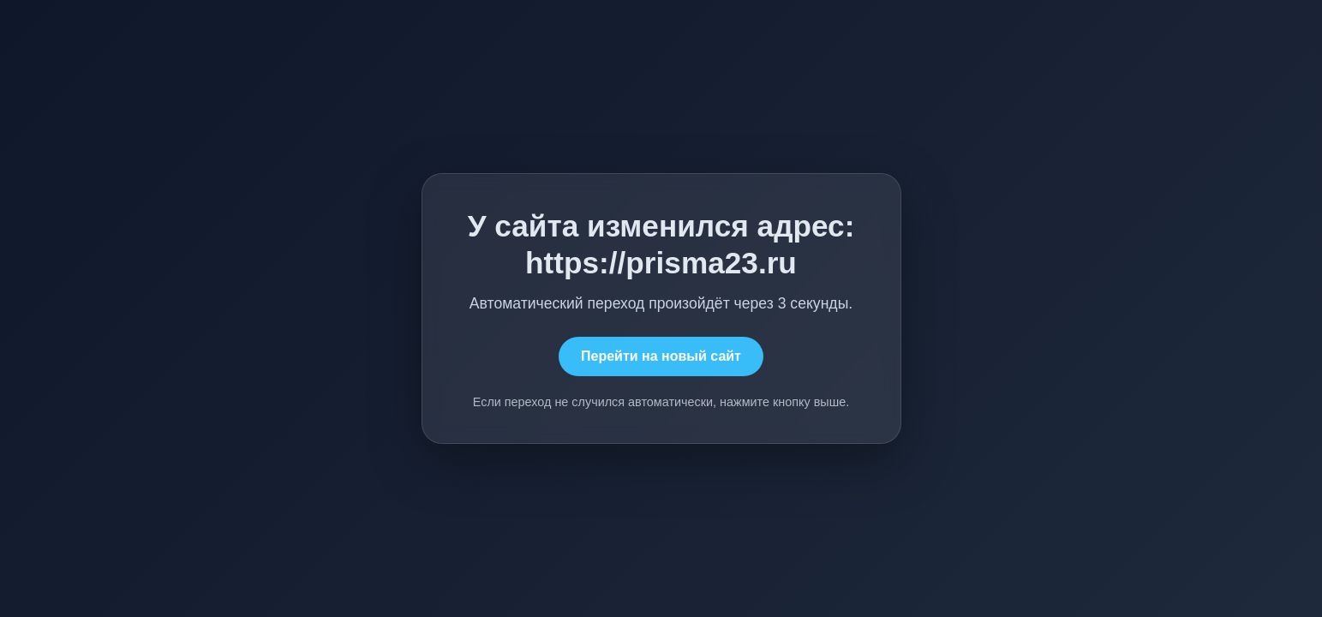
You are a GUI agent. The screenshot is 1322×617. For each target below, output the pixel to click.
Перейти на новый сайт (661, 356)
